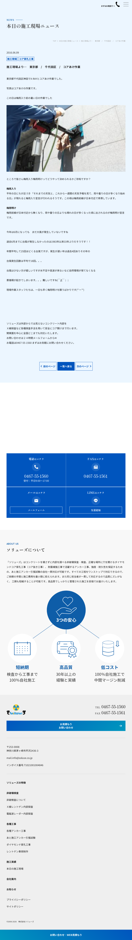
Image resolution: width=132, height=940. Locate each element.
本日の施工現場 (15, 868)
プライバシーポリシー (19, 899)
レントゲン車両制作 (17, 851)
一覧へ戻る (66, 366)
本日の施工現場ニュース (68, 41)
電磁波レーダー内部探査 (20, 813)
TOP (54, 41)
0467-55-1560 (36, 476)
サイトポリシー (15, 906)
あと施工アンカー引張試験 (21, 837)
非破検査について (16, 800)
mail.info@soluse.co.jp (19, 758)
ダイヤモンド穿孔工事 (19, 844)
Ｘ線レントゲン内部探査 (20, 806)
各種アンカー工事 (16, 830)
